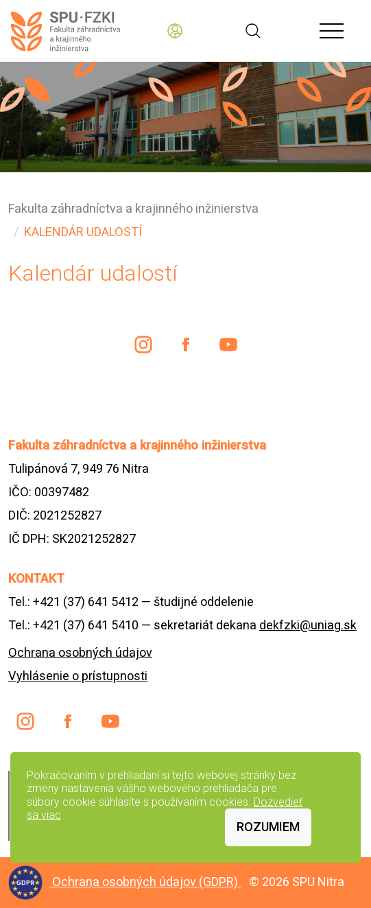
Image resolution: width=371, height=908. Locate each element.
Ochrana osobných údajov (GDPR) (146, 881)
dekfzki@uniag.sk (308, 625)
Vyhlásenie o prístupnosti (77, 675)
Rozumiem (268, 826)
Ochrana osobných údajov (80, 652)
